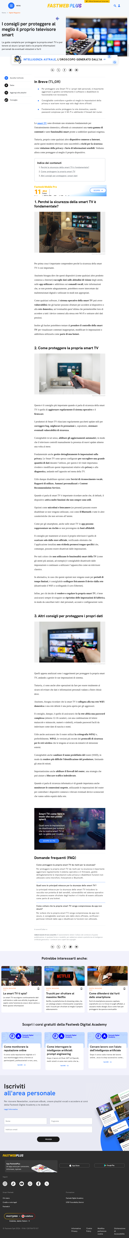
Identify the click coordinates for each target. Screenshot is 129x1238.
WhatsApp (70, 70)
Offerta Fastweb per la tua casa (98, 1)
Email (76, 70)
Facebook (64, 70)
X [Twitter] (58, 70)
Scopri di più (49, 841)
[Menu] (14, 5)
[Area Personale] (119, 5)
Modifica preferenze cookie (102, 1231)
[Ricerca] (115, 6)
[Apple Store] (74, 1165)
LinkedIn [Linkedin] (52, 70)
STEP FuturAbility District (75, 1202)
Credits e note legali (10, 1202)
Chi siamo (6, 1198)
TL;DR (54, 81)
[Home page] (64, 5)
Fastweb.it (6, 1206)
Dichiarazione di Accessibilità (119, 1231)
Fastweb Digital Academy (74, 1198)
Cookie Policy (89, 1229)
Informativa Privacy (76, 1229)
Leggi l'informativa (11, 1109)
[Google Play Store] (109, 1165)
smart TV (42, 123)
